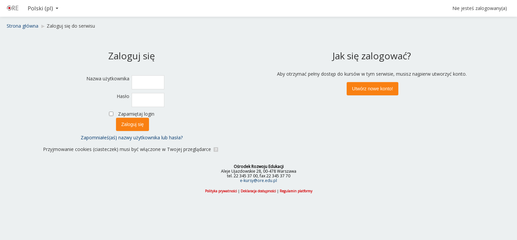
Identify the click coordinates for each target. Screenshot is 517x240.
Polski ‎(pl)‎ (43, 8)
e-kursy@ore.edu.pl (258, 180)
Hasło (123, 96)
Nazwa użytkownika (107, 78)
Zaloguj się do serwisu (71, 26)
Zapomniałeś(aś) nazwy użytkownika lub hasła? (132, 137)
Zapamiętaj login (136, 114)
